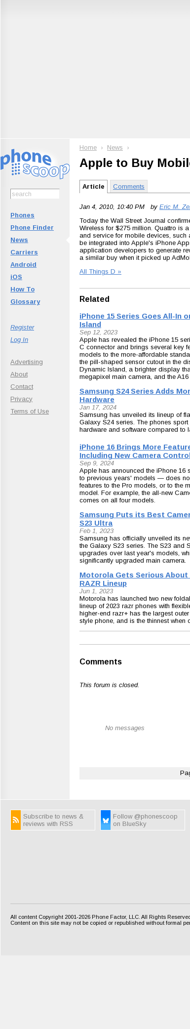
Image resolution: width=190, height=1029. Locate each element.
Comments (129, 186)
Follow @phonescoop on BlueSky (145, 820)
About (19, 374)
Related (94, 299)
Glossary (25, 301)
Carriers (24, 252)
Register (22, 327)
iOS (16, 277)
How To (22, 289)
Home (88, 147)
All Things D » (100, 271)
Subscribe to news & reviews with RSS (53, 820)
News (19, 240)
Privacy (21, 399)
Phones (22, 215)
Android (23, 264)
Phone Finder (32, 227)
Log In (19, 339)
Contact (21, 386)
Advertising (26, 362)
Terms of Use (29, 411)
